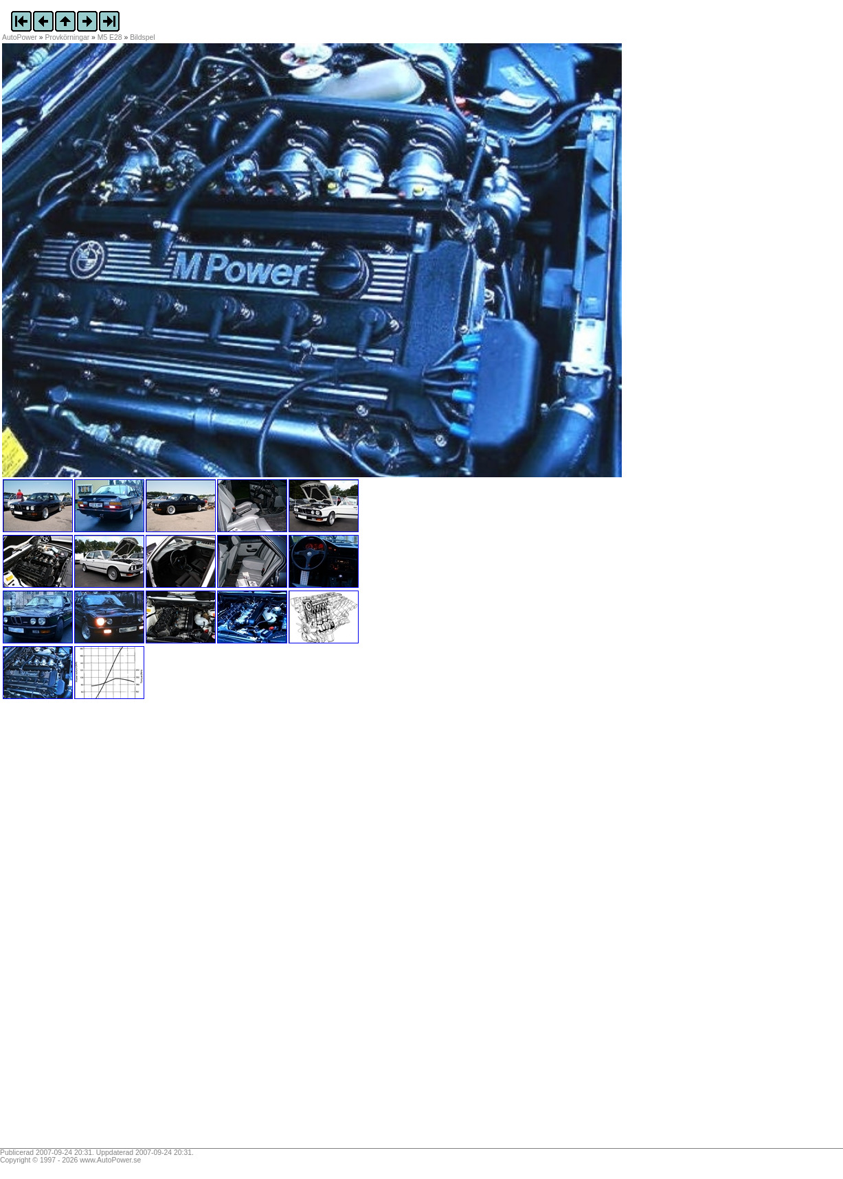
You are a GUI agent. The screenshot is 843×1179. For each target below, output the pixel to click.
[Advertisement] (88, 928)
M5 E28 (110, 37)
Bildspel (142, 37)
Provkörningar (67, 37)
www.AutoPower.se (110, 1160)
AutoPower (19, 37)
